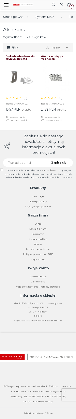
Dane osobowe (38, 276)
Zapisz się (58, 162)
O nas (38, 223)
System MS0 (44, 17)
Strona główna (13, 17)
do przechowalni (16, 120)
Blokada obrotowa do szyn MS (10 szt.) (20, 57)
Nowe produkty (38, 201)
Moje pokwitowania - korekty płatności (38, 286)
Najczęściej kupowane (38, 206)
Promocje (38, 196)
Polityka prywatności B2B (38, 254)
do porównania (15, 117)
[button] (53, 4)
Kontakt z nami (38, 228)
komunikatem (50, 170)
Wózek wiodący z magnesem (52, 57)
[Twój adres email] (24, 162)
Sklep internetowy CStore (38, 413)
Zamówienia (38, 281)
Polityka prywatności (38, 249)
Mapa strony (38, 259)
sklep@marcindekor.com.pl (46, 320)
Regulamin (38, 233)
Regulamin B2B (38, 238)
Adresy (38, 244)
